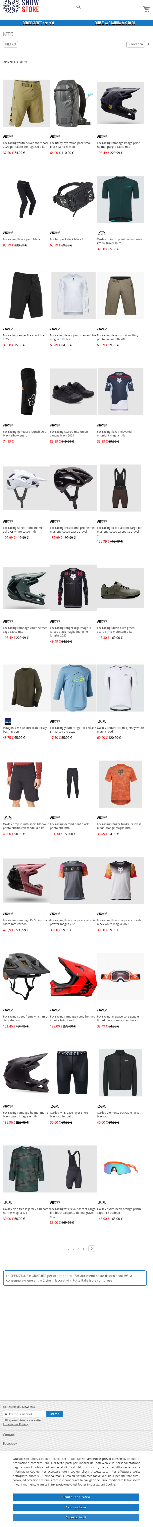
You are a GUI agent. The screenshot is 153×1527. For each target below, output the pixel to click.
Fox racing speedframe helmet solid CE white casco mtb (23, 529)
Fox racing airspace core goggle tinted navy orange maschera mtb (119, 1018)
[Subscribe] (54, 1414)
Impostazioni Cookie (101, 1484)
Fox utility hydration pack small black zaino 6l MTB (70, 145)
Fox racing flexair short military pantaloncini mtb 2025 (117, 337)
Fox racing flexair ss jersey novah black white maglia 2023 (119, 922)
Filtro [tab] (10, 44)
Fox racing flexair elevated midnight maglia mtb (114, 433)
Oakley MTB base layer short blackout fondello (69, 1114)
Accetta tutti (76, 1517)
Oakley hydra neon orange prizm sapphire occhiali (119, 1211)
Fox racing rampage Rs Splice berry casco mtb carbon (26, 922)
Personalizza (76, 1507)
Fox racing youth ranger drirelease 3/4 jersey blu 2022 (73, 729)
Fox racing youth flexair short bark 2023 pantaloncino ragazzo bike (25, 145)
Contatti (9, 1434)
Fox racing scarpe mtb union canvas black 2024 (69, 433)
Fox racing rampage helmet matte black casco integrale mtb (25, 1114)
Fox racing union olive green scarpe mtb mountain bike (116, 629)
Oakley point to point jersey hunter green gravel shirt (120, 241)
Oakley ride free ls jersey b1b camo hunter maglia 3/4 (26, 1211)
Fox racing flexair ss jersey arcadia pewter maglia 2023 (73, 922)
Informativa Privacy (15, 1424)
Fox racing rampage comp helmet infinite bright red (72, 1018)
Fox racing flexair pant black (21, 239)
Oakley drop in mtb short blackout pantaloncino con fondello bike (26, 826)
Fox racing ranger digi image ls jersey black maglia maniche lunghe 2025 (70, 631)
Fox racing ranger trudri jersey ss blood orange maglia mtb (119, 826)
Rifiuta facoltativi (76, 1497)
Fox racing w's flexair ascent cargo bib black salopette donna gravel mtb (72, 1212)
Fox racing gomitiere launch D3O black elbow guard (25, 433)
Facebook (10, 1443)
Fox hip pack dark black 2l (67, 239)
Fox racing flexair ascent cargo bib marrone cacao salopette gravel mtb (119, 531)
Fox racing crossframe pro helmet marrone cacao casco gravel (72, 529)
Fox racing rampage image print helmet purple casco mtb (118, 145)
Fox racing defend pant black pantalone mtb (69, 826)
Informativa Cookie (26, 1471)
